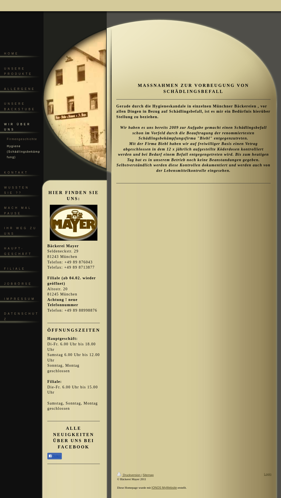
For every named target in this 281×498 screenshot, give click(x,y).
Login (267, 474)
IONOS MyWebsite (164, 487)
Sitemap (148, 475)
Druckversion (129, 475)
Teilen (54, 456)
